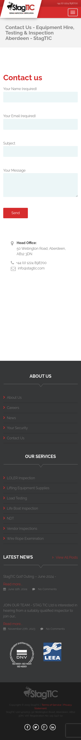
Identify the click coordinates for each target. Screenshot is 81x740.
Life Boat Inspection (20, 508)
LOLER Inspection (19, 478)
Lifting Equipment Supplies (26, 488)
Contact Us (13, 438)
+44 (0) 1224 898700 (67, 3)
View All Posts (65, 557)
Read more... (12, 584)
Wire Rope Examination (23, 539)
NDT (8, 518)
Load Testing (15, 498)
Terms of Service (51, 704)
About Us (12, 397)
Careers (11, 408)
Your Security (15, 428)
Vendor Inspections (20, 529)
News (9, 418)
